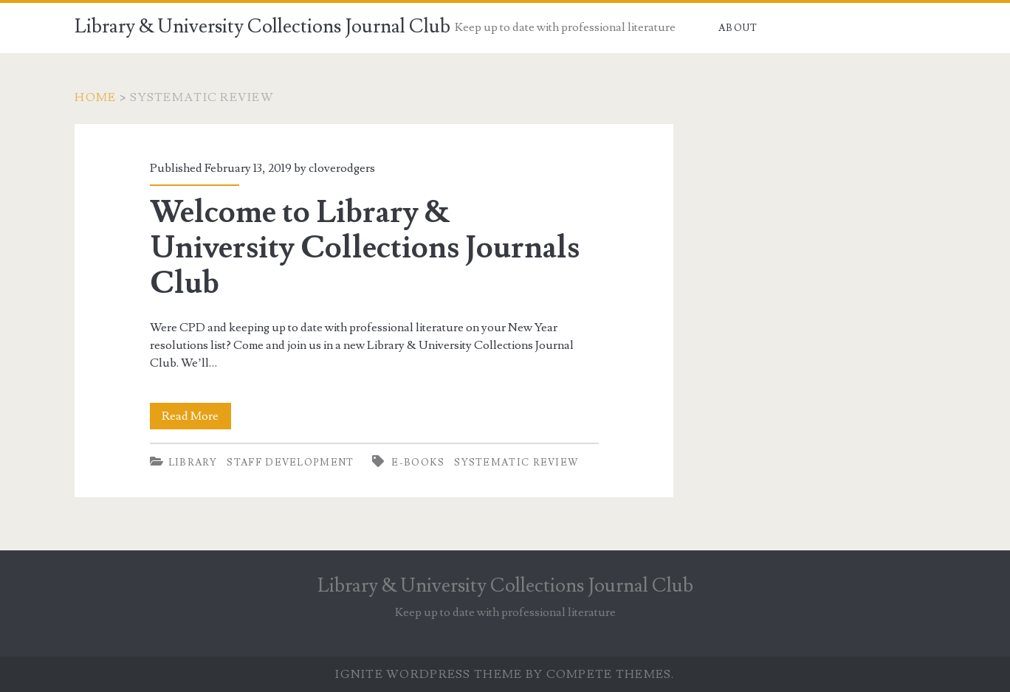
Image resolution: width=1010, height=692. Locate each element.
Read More (196, 416)
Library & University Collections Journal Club (262, 26)
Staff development (290, 462)
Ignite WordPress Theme (428, 674)
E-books (417, 462)
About (738, 28)
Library (193, 462)
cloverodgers (342, 168)
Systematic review (516, 462)
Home (95, 97)
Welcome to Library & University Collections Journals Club (365, 248)
